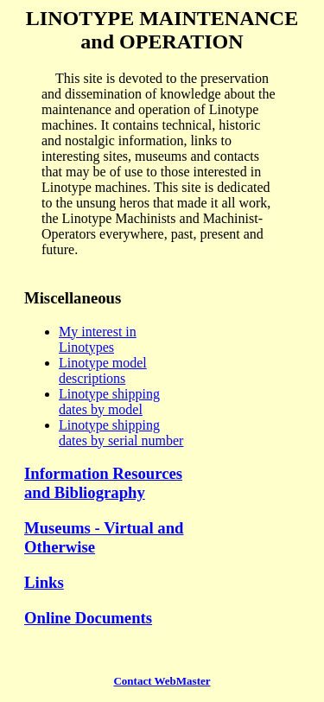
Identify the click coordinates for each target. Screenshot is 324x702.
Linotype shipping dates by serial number (121, 433)
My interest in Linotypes (98, 339)
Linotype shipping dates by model (109, 401)
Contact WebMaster (161, 680)
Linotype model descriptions (103, 370)
